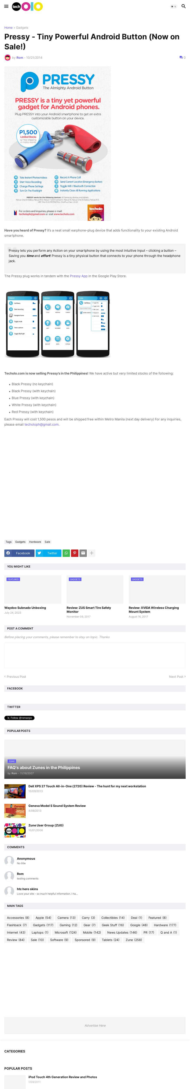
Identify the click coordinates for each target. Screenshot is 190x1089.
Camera (67, 918)
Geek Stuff (113, 925)
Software (59, 940)
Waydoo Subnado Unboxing (25, 607)
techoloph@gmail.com (42, 424)
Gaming (68, 925)
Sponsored (85, 940)
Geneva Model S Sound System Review (57, 806)
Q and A (168, 932)
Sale (47, 541)
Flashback (17, 925)
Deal (136, 918)
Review (16, 940)
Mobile (92, 932)
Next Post (176, 676)
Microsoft (66, 932)
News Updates (122, 932)
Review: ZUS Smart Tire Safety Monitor (89, 609)
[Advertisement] (95, 979)
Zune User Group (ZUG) (46, 825)
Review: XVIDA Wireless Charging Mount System (154, 609)
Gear (90, 925)
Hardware (35, 541)
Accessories (18, 918)
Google (139, 925)
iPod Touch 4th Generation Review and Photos (62, 1077)
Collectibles (113, 918)
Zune (134, 940)
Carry (88, 918)
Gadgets (22, 27)
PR (149, 932)
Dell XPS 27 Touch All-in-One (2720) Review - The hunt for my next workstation (87, 786)
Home (8, 27)
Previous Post (16, 676)
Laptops (40, 932)
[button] (6, 6)
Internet (16, 932)
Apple (43, 918)
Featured (158, 918)
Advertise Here (95, 1025)
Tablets (110, 940)
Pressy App (79, 276)
